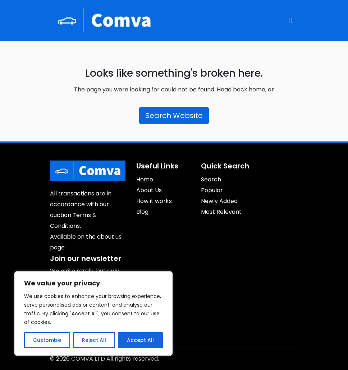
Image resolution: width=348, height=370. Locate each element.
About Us (149, 190)
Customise (47, 340)
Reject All (94, 340)
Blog (142, 212)
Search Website (174, 115)
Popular (212, 190)
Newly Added (219, 201)
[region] (93, 313)
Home (144, 179)
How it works (154, 201)
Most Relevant (221, 212)
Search (211, 179)
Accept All (140, 340)
